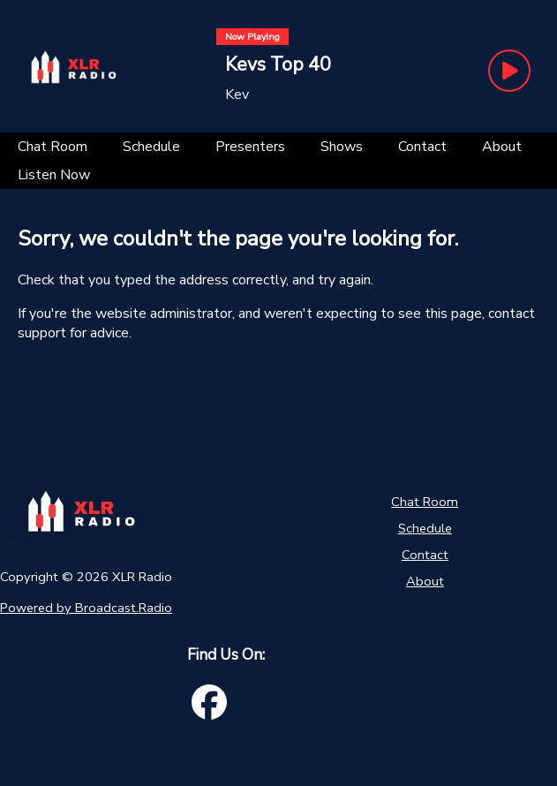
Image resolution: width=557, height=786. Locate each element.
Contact (425, 554)
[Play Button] (509, 70)
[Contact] (422, 146)
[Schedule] (151, 146)
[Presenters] (250, 146)
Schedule (425, 528)
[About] (501, 146)
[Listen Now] (54, 175)
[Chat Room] (52, 146)
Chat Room (424, 501)
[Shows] (341, 146)
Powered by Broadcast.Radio (86, 607)
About (425, 581)
